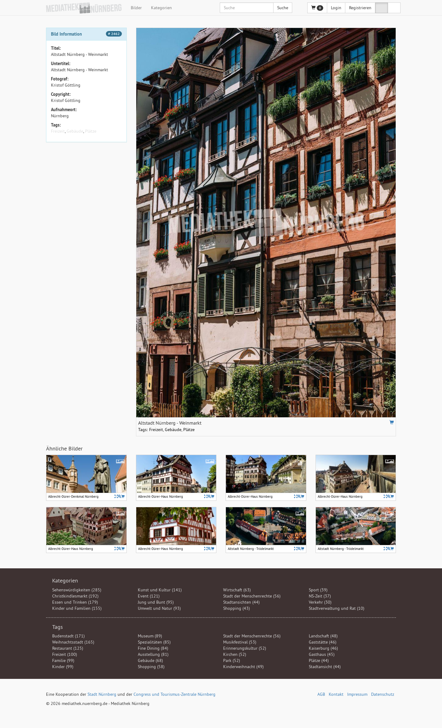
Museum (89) (150, 636)
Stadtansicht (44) (325, 666)
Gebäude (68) (150, 660)
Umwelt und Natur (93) (159, 608)
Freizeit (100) (64, 654)
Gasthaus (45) (322, 654)
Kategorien (161, 7)
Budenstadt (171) (68, 636)
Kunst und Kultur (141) (160, 590)
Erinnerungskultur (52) (244, 648)
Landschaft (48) (323, 636)
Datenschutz (382, 694)
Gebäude (75, 131)
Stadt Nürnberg (101, 694)
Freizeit (58, 131)
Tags (57, 626)
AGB (321, 694)
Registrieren (360, 7)
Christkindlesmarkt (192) (75, 596)
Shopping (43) (236, 608)
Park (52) (231, 660)
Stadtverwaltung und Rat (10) (336, 608)
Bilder (136, 7)
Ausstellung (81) (153, 654)
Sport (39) (318, 590)
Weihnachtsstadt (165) (73, 642)
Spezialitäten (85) (154, 642)
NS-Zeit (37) (320, 596)
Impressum (357, 694)
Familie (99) (63, 660)
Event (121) (149, 596)
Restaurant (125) (67, 648)
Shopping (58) (151, 666)
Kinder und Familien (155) (77, 608)
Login (336, 7)
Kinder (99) (62, 666)
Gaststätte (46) (322, 642)
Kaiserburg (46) (323, 648)
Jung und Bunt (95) (156, 602)
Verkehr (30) (320, 602)
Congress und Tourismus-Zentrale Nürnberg (174, 694)
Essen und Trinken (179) (75, 602)
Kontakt (336, 694)
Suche (282, 7)
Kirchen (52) (234, 654)
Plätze (90, 131)
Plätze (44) (319, 660)
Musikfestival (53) (239, 642)
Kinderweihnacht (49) (243, 666)
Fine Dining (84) (153, 648)
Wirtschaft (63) (237, 590)
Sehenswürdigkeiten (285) (76, 590)
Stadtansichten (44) (241, 602)
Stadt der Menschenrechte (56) (252, 596)
